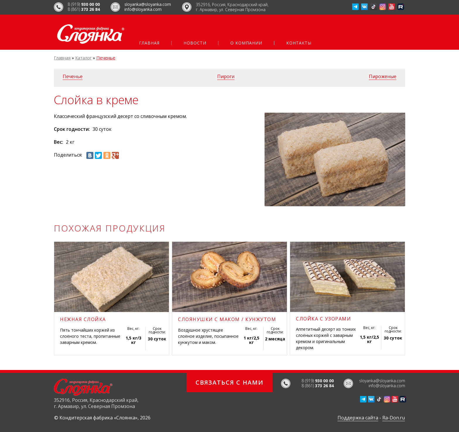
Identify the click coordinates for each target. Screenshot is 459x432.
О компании (246, 43)
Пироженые (382, 76)
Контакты (298, 43)
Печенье (105, 58)
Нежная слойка (83, 319)
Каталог (83, 58)
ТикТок (373, 6)
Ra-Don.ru (393, 417)
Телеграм (355, 6)
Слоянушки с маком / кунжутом (227, 319)
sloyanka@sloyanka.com (147, 4)
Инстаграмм (382, 6)
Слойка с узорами (323, 319)
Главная (149, 43)
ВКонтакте (364, 6)
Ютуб (391, 6)
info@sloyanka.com (143, 9)
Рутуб (400, 6)
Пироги (225, 76)
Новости (195, 43)
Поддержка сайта (358, 417)
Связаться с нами (229, 382)
